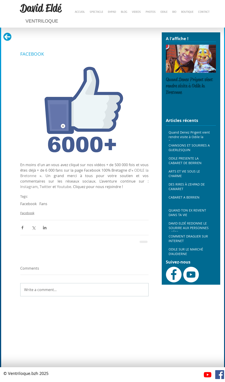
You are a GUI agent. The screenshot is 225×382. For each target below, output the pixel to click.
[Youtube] (207, 374)
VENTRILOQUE (41, 20)
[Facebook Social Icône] (219, 374)
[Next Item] (209, 58)
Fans (43, 203)
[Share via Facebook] (22, 227)
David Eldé (40, 8)
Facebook (28, 203)
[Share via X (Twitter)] (33, 227)
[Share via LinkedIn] (45, 227)
